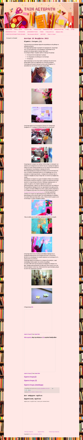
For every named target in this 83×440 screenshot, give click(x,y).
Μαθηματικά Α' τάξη (47, 29)
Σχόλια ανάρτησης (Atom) (36, 434)
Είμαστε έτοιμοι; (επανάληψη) (33, 385)
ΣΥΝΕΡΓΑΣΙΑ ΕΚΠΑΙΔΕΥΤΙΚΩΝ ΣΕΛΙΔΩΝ (15, 34)
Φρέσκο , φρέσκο (18, 29)
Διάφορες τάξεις (59, 31)
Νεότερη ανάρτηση (28, 431)
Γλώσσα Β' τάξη (37, 29)
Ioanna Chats (37, 334)
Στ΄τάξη (72, 29)
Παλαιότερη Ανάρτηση (54, 431)
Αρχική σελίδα (9, 29)
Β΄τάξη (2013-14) (50, 31)
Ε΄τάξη (67, 29)
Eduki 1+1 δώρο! (52, 34)
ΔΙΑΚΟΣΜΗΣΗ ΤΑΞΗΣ (32, 31)
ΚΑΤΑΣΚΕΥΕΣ (21, 31)
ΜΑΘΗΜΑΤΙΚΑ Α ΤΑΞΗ (11, 31)
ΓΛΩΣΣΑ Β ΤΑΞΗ (38, 392)
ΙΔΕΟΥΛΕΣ (43, 34)
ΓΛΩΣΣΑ (33, 392)
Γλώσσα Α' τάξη (28, 29)
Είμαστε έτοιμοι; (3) (30, 380)
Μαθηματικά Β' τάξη (58, 29)
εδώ (32, 307)
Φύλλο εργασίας (28, 337)
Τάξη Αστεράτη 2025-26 (32, 34)
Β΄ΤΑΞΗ (29, 392)
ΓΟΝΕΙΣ (42, 31)
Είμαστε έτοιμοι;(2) (30, 377)
